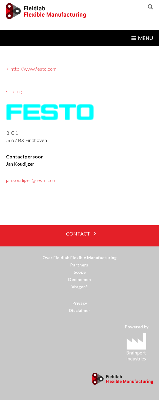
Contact (78, 233)
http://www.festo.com (34, 69)
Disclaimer (79, 310)
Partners (79, 264)
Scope (80, 272)
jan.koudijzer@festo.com (31, 180)
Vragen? (79, 286)
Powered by (139, 326)
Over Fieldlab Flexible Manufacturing (79, 257)
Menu (145, 38)
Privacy (79, 303)
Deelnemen (79, 279)
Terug (16, 91)
